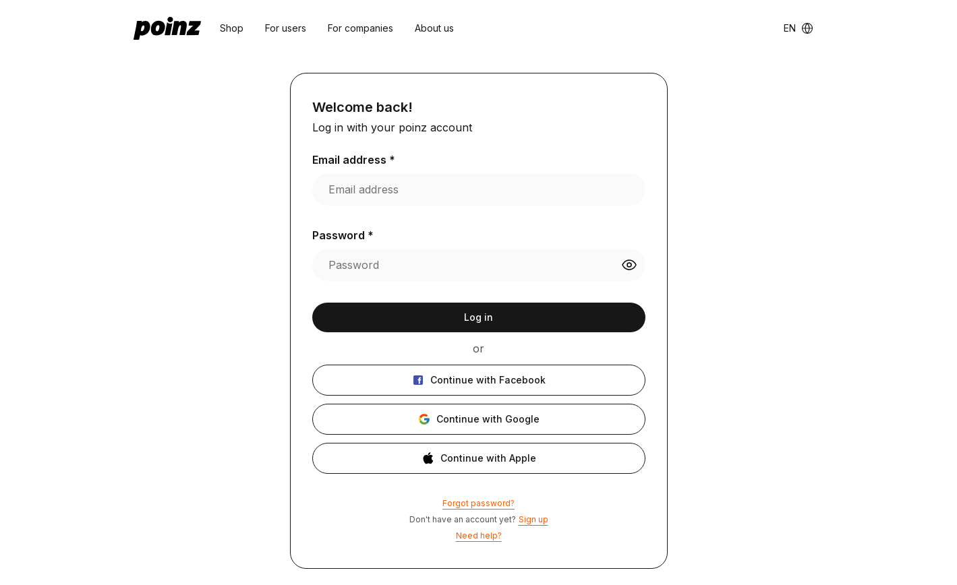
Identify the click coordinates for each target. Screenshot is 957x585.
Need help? (479, 535)
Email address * (353, 159)
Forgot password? (478, 503)
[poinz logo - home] (167, 28)
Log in (478, 317)
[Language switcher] (798, 28)
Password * (343, 235)
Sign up (533, 519)
